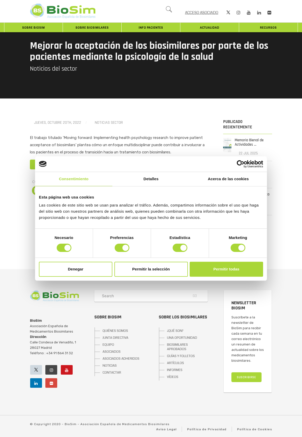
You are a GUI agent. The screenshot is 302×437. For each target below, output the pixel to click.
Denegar (75, 269)
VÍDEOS (172, 377)
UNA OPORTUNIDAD (182, 337)
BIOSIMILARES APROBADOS (177, 346)
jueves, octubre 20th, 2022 (57, 122)
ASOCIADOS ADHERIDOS (121, 358)
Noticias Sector (109, 122)
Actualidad (209, 28)
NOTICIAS (110, 365)
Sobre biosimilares (92, 28)
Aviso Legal (166, 429)
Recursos (268, 28)
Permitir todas (226, 269)
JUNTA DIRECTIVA (115, 337)
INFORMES (174, 370)
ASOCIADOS (112, 351)
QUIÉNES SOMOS (115, 330)
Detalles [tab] (151, 179)
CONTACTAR (112, 372)
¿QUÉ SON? (175, 330)
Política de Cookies (254, 429)
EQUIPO (108, 344)
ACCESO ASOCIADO (201, 12)
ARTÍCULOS (175, 363)
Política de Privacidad (206, 429)
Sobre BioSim (33, 28)
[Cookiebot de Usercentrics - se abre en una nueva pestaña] (240, 164)
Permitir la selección (151, 269)
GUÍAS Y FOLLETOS (181, 356)
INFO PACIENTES (151, 28)
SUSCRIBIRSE (246, 377)
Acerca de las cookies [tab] (228, 179)
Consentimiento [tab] (74, 179)
